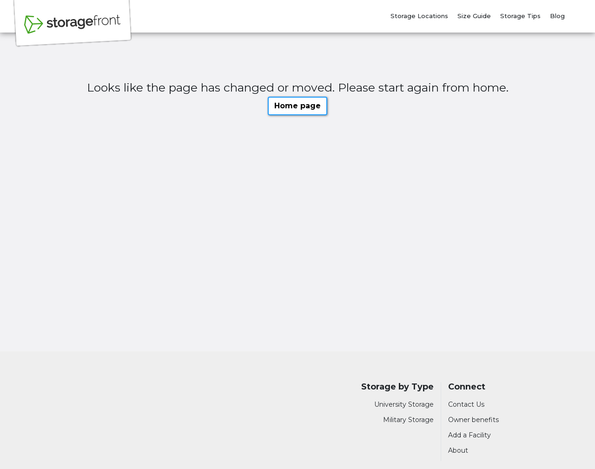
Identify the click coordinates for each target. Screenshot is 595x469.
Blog (557, 16)
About (458, 450)
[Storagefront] (72, 29)
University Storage (404, 404)
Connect (466, 387)
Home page (297, 105)
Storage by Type (397, 387)
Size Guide (474, 16)
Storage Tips (520, 16)
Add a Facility (469, 435)
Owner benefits (473, 420)
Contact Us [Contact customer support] (466, 404)
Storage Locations (419, 16)
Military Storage (408, 420)
